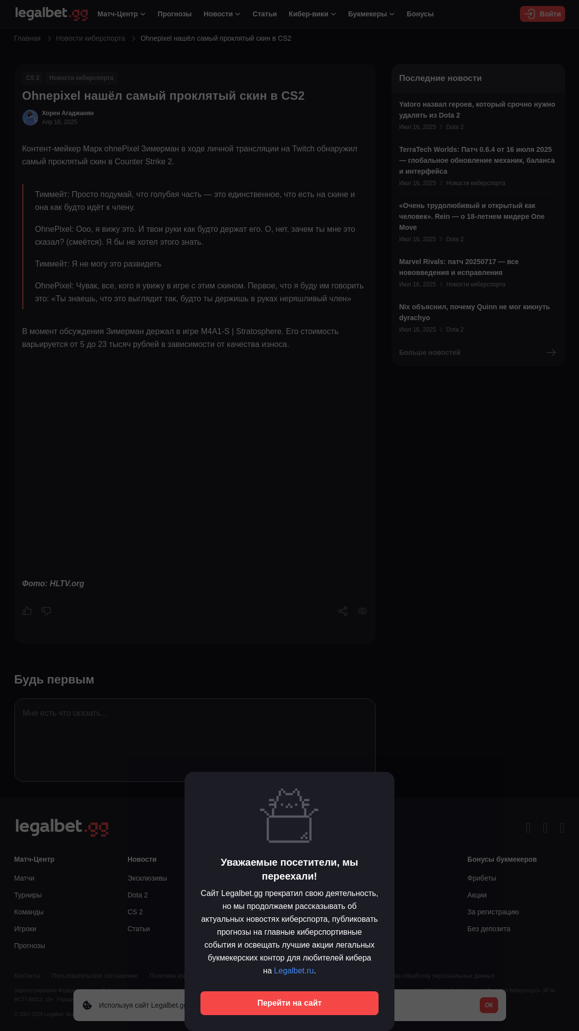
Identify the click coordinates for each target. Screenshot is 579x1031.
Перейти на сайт (289, 1003)
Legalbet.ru (294, 970)
